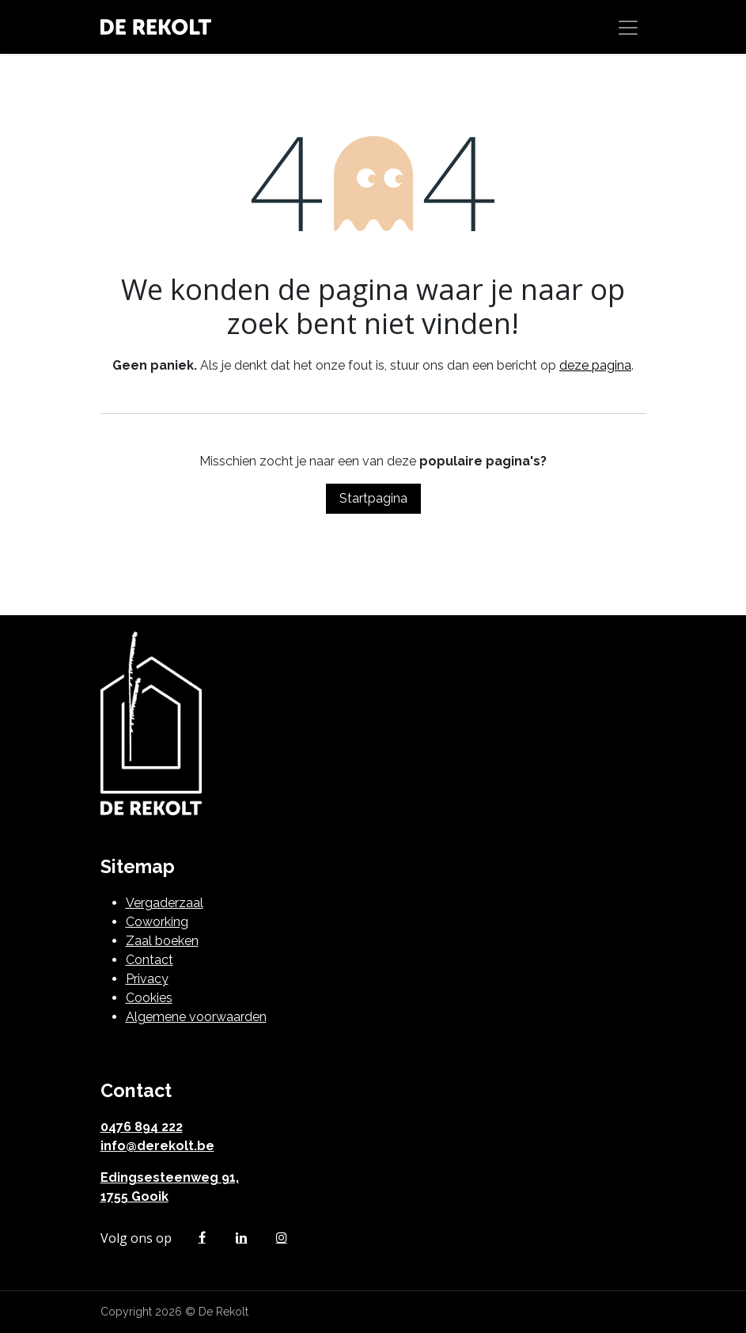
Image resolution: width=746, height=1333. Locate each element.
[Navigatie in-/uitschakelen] (628, 27)
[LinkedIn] (241, 1237)
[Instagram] (281, 1237)
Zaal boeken (162, 940)
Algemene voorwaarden (196, 1016)
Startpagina (373, 498)
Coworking (157, 921)
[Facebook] (202, 1237)
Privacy (147, 978)
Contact (149, 959)
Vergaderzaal (164, 902)
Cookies (149, 997)
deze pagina (595, 365)
